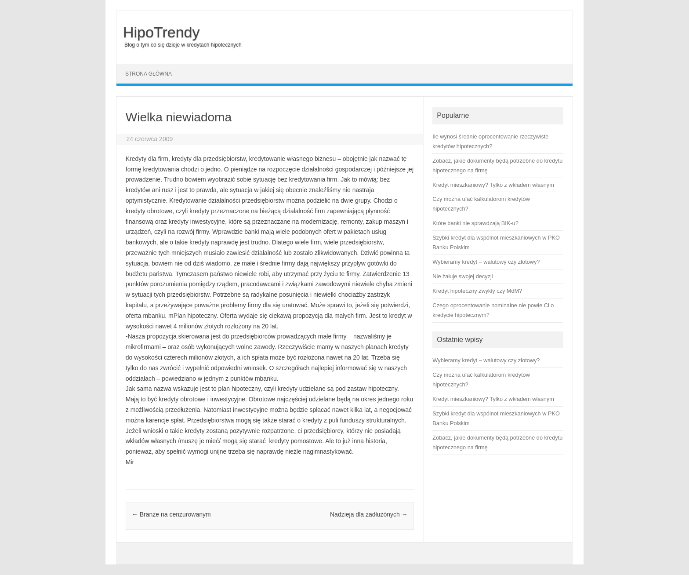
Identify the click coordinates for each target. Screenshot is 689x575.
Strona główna (148, 74)
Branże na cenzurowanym (171, 514)
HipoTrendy (161, 32)
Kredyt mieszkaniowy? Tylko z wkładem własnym (493, 399)
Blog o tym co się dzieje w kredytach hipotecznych (183, 45)
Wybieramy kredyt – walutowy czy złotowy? (486, 360)
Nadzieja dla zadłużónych (369, 514)
